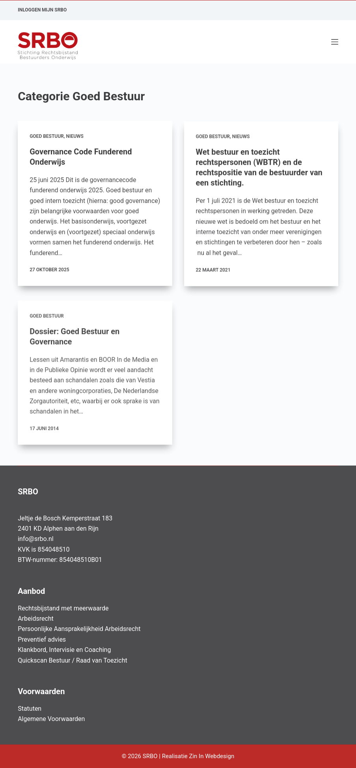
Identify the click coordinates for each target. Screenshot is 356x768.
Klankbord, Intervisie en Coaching (64, 649)
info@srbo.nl (36, 539)
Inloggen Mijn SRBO (42, 10)
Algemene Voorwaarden (51, 719)
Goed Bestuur (47, 136)
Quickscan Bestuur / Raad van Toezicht (72, 660)
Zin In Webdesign (212, 756)
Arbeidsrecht (36, 618)
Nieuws (74, 136)
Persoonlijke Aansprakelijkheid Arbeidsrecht (79, 629)
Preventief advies (42, 639)
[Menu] (334, 41)
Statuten (29, 708)
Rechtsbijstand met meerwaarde (63, 608)
